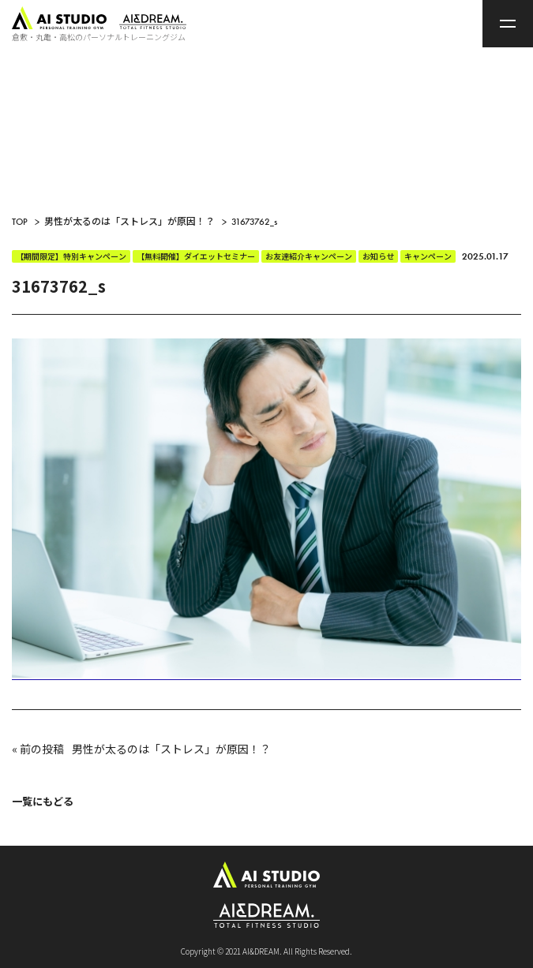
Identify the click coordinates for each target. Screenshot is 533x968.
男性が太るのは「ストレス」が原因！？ (171, 749)
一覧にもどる (42, 801)
